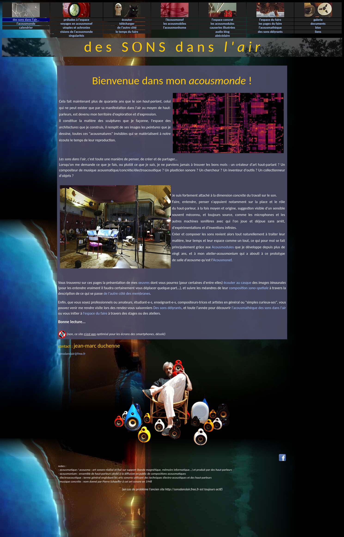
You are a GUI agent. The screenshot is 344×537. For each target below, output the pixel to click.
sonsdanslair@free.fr (71, 354)
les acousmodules (222, 24)
